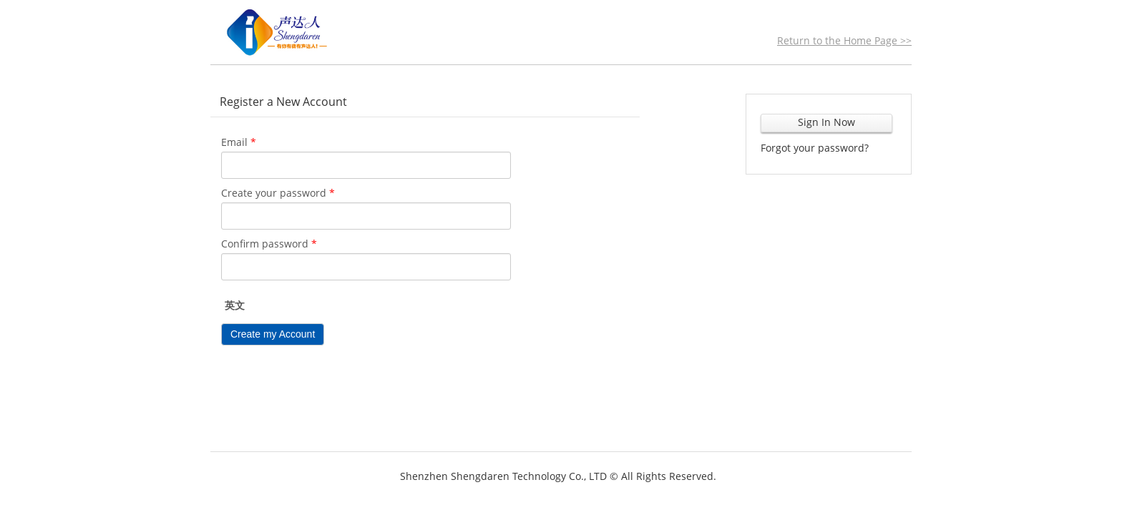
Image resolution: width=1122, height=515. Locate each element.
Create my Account (272, 334)
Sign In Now (826, 122)
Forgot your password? (815, 147)
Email (238, 142)
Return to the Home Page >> (844, 40)
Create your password (278, 193)
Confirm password (269, 243)
